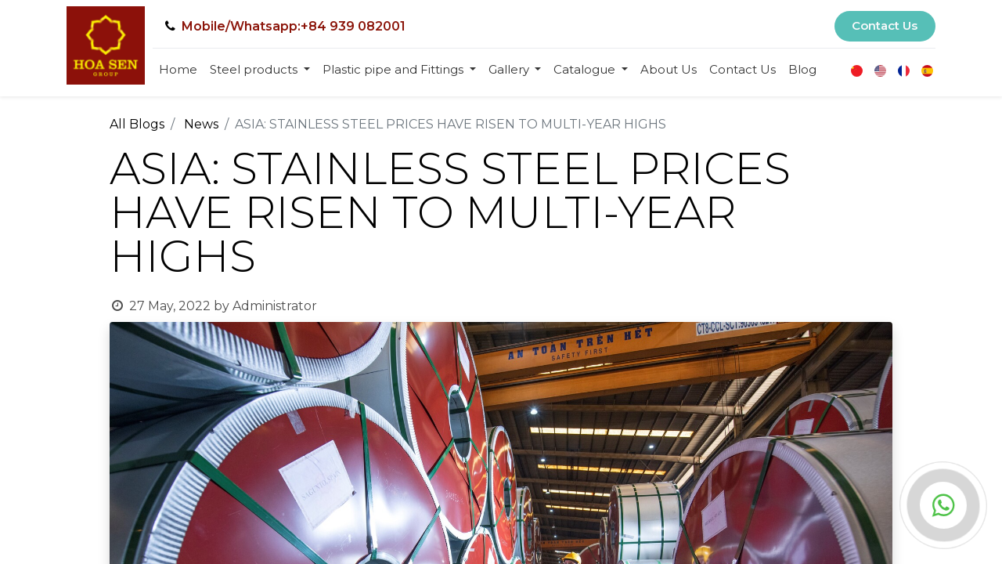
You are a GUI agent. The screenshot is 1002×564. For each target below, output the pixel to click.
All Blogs (137, 124)
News (201, 124)
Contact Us (884, 25)
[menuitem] (178, 70)
